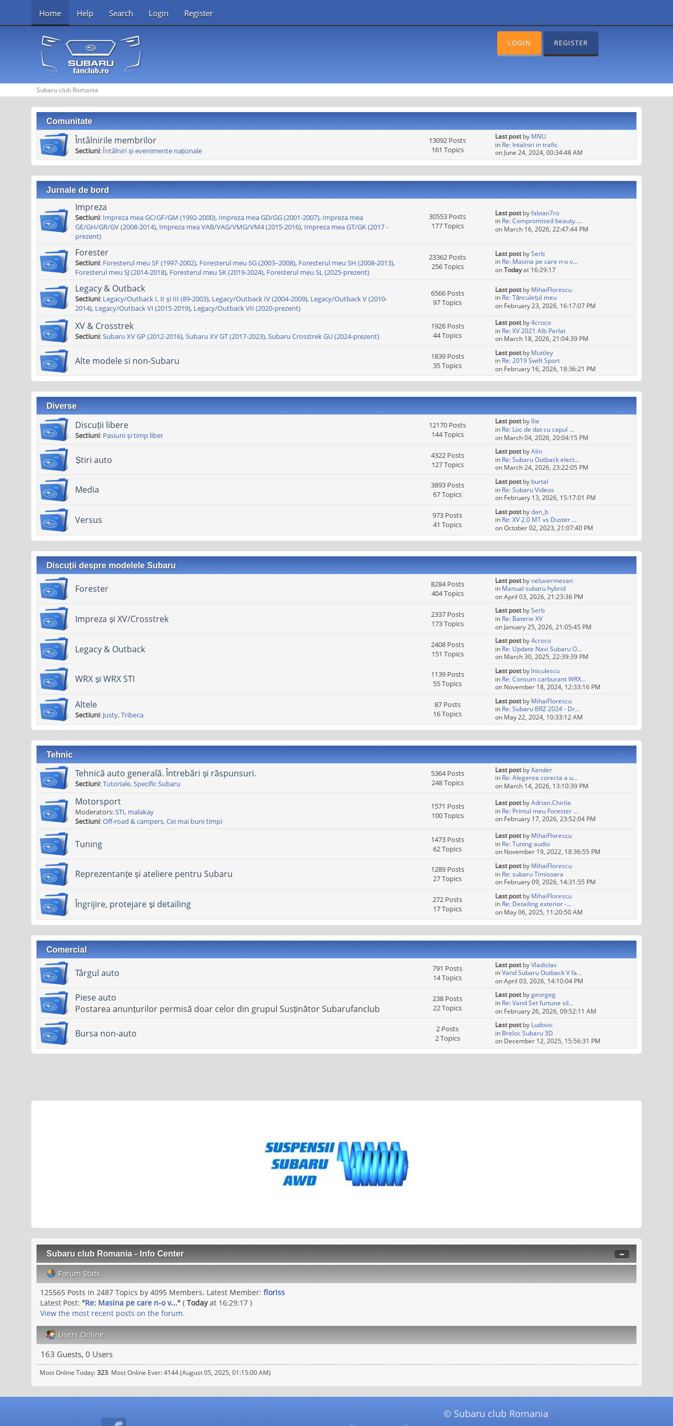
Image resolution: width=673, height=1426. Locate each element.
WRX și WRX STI (105, 679)
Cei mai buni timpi (194, 821)
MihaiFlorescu (551, 289)
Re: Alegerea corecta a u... (540, 777)
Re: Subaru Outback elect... (540, 459)
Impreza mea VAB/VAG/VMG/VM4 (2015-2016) (230, 226)
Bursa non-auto (106, 1033)
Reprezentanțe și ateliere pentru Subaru (153, 874)
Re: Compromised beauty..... (542, 220)
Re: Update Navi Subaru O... (542, 648)
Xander (541, 769)
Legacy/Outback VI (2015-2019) (142, 308)
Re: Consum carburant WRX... (544, 679)
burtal (539, 481)
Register (198, 13)
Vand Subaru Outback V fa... (542, 972)
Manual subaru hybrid (534, 588)
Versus (88, 520)
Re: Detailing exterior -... (536, 903)
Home (50, 13)
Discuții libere (101, 425)
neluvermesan (552, 580)
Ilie (535, 421)
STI (120, 811)
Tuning (88, 844)
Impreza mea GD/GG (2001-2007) (269, 217)
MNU (538, 136)
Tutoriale (116, 783)
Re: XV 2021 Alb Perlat (534, 330)
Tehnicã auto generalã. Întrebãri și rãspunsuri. (165, 773)
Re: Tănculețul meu (529, 297)
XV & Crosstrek (104, 326)
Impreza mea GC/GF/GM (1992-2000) (159, 217)
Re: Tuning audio (526, 843)
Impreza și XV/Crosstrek (122, 619)
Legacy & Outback (110, 288)
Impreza (91, 207)
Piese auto (95, 997)
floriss (274, 1292)
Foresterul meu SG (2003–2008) (247, 262)
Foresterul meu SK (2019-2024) (216, 272)
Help (85, 13)
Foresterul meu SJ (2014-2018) (120, 272)
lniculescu (545, 670)
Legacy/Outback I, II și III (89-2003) (155, 298)
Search (121, 13)
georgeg (543, 994)
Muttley (542, 352)
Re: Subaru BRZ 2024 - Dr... (541, 708)
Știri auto (93, 460)
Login (159, 13)
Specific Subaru (157, 783)
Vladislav (544, 964)
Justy (110, 715)
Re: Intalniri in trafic (530, 144)
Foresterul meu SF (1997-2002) (149, 262)
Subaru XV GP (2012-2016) (143, 336)
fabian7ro (545, 213)
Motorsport (98, 801)
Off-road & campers (133, 821)
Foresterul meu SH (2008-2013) (345, 262)
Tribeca (132, 715)
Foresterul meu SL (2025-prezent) (318, 272)
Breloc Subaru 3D (527, 1033)
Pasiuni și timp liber (133, 435)
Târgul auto (97, 973)
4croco (541, 322)
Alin (536, 451)
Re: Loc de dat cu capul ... (538, 429)
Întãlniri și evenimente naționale (152, 150)
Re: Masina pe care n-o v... (540, 261)
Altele (86, 704)
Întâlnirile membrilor (116, 140)
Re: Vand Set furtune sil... (537, 1002)
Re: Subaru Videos (528, 489)
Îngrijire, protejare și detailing (133, 904)
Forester (92, 252)
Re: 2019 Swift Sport (531, 360)
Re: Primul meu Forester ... (540, 811)
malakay (141, 811)
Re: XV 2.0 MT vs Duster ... (539, 519)
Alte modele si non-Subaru (127, 361)
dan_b (539, 511)
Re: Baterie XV (522, 618)
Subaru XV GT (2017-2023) (225, 336)
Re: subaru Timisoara (532, 874)
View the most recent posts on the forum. (112, 1313)
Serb (538, 253)
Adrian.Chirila (551, 802)
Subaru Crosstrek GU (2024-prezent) (323, 336)
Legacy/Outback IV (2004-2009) (259, 298)
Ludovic (542, 1024)
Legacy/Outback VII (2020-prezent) (247, 308)
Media (87, 489)
